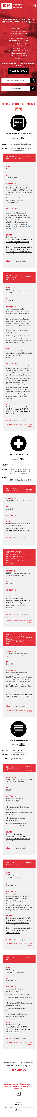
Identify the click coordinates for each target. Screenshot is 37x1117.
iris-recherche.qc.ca (18, 1104)
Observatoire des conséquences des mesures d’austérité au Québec (18, 20)
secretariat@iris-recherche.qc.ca (19, 1109)
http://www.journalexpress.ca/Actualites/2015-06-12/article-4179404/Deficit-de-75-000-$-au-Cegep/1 (19, 930)
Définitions (18, 1070)
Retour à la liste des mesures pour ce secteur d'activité (19, 425)
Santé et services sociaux (18, 455)
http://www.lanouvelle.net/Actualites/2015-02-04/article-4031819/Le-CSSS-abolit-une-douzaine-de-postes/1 (19, 697)
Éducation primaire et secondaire (18, 134)
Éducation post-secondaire (18, 740)
